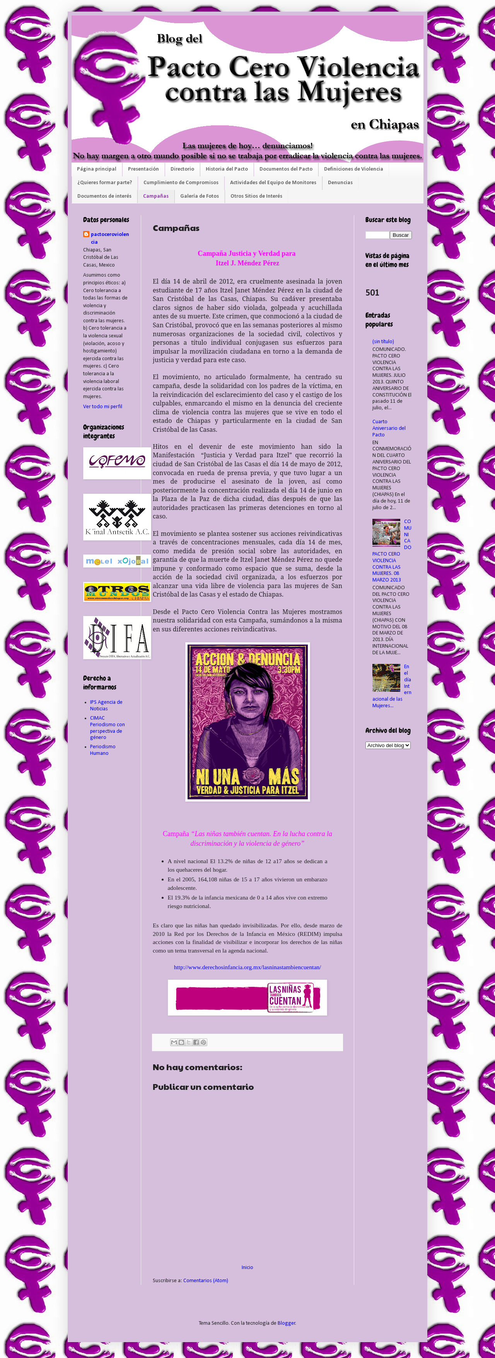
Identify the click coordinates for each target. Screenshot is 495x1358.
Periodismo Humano (103, 750)
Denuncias (340, 183)
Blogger (286, 1323)
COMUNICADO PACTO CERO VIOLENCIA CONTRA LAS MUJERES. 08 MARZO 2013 (392, 551)
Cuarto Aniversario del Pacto (389, 428)
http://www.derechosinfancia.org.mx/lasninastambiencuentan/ (247, 967)
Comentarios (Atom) (205, 1281)
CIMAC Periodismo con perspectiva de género (107, 728)
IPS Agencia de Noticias (106, 706)
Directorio (182, 169)
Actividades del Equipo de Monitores (273, 183)
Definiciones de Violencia (353, 169)
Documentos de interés (104, 196)
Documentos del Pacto (285, 169)
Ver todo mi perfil (102, 407)
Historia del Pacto (227, 169)
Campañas (156, 196)
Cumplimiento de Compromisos (180, 183)
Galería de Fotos (199, 196)
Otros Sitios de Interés (256, 196)
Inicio (247, 1268)
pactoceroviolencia (110, 238)
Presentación (143, 169)
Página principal (96, 169)
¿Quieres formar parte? (104, 183)
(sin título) (383, 342)
